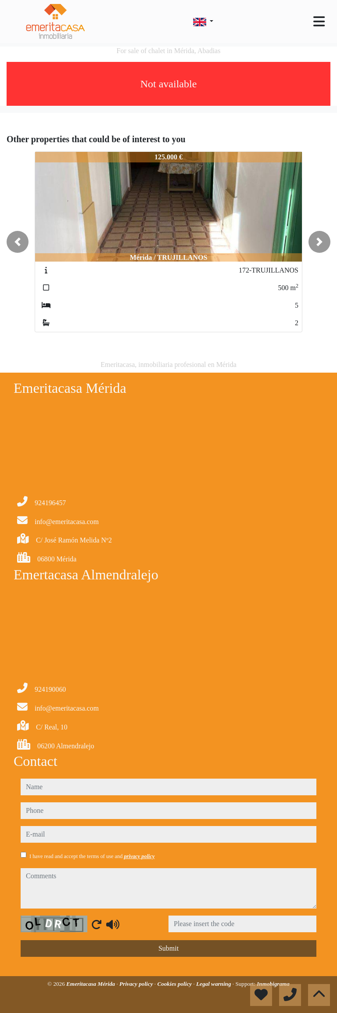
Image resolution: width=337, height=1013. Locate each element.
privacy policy (139, 856)
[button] (18, 242)
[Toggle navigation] (319, 21)
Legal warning (214, 984)
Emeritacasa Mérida (91, 984)
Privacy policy (136, 984)
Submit (168, 948)
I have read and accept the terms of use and (91, 856)
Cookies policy (175, 984)
